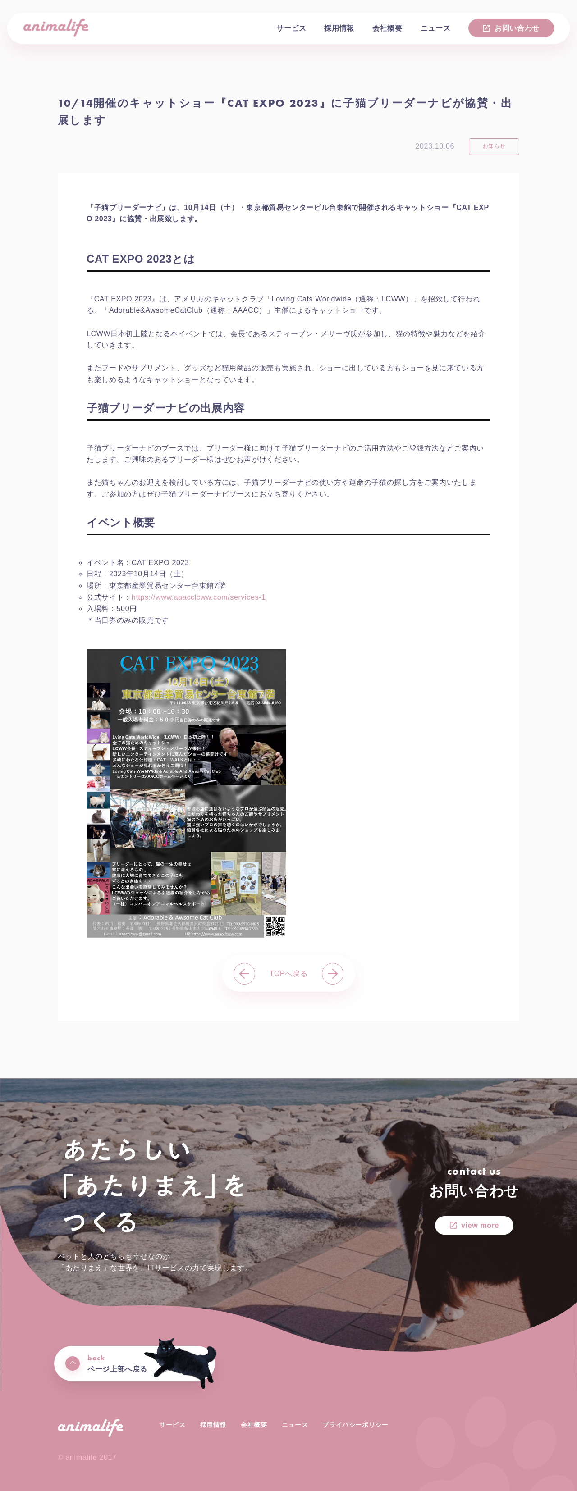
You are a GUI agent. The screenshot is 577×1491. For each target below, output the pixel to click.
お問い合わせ (517, 28)
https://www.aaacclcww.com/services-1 (199, 597)
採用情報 (339, 28)
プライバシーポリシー (355, 1424)
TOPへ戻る (288, 973)
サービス (291, 28)
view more (480, 1225)
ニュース (436, 28)
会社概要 (387, 28)
